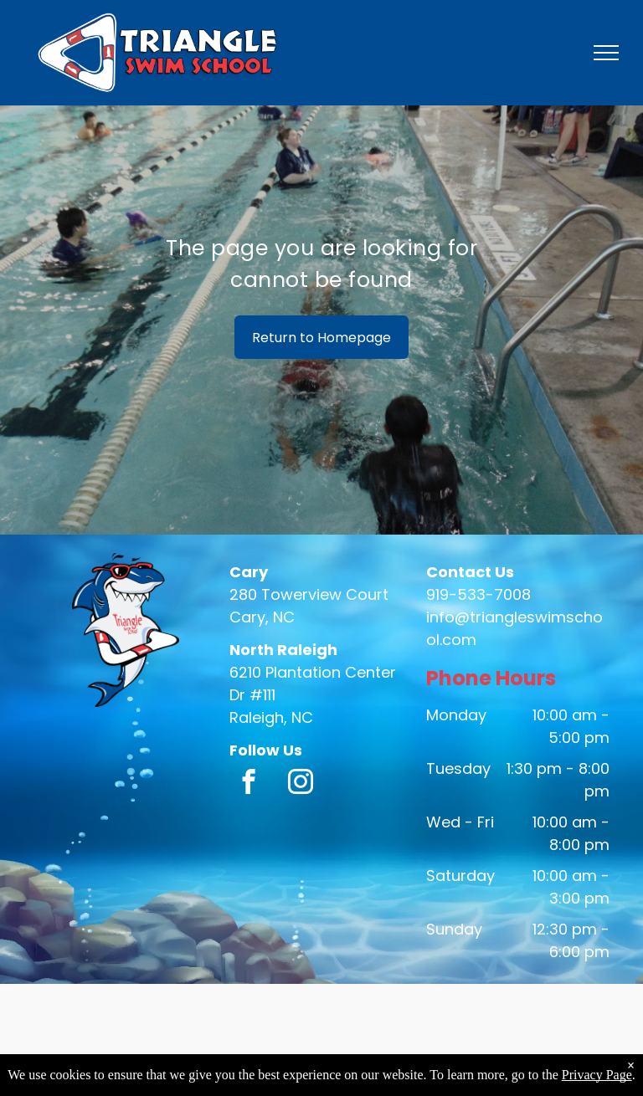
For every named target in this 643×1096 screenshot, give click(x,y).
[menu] (606, 52)
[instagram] (300, 784)
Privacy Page (597, 1075)
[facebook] (248, 784)
